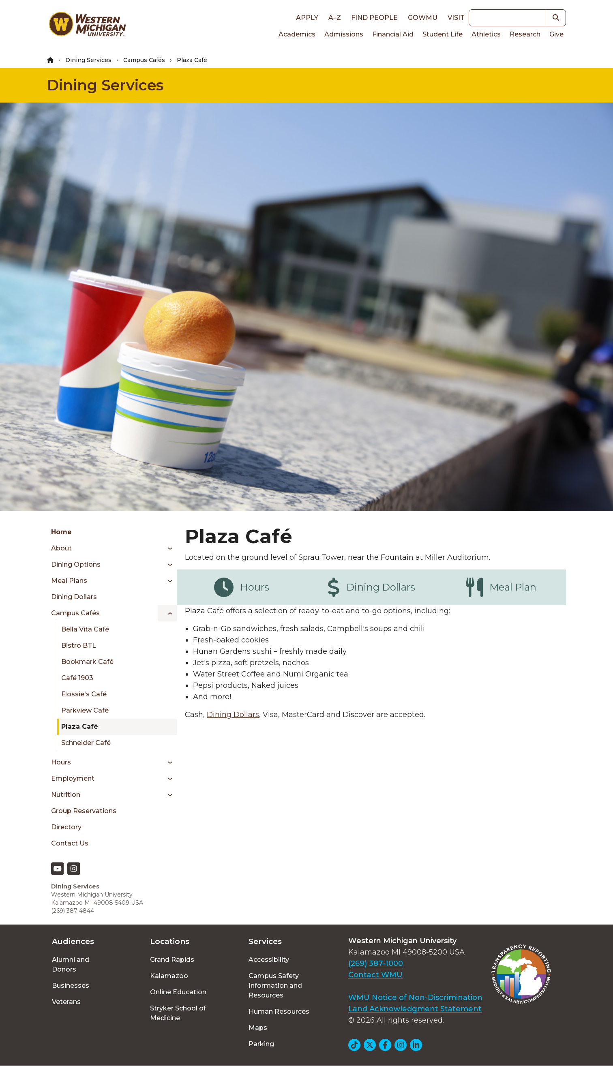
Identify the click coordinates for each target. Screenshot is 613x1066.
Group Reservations (83, 811)
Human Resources (279, 1011)
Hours (61, 762)
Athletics (486, 34)
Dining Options (76, 564)
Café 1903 (77, 678)
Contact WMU (375, 974)
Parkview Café (85, 710)
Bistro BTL (78, 645)
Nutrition (65, 794)
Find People (374, 17)
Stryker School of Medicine (178, 1013)
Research (525, 34)
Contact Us (69, 843)
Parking (261, 1044)
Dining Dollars (74, 597)
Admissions (343, 34)
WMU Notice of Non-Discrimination (415, 997)
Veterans (66, 1002)
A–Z (334, 17)
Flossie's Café (84, 694)
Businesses (70, 985)
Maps (258, 1028)
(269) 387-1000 (375, 963)
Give (556, 34)
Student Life (442, 34)
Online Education (178, 992)
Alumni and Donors (70, 964)
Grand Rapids (172, 959)
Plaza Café (79, 726)
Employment (72, 778)
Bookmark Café (87, 662)
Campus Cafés (144, 60)
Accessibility (269, 959)
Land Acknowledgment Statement (415, 1008)
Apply (307, 17)
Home (61, 532)
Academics (297, 34)
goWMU (422, 17)
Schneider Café (86, 743)
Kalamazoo (169, 976)
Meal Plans (69, 580)
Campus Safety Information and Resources (275, 985)
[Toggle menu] (167, 548)
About (61, 548)
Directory (66, 827)
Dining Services (88, 60)
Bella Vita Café (85, 629)
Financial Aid (393, 34)
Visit (456, 17)
